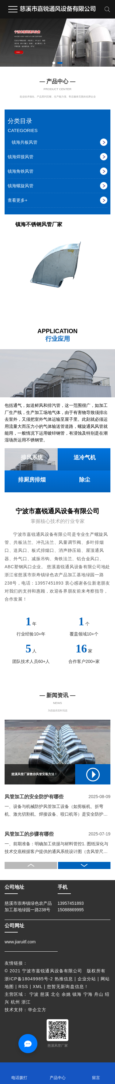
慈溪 (44, 994)
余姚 (66, 994)
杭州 (15, 1001)
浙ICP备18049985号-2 (29, 978)
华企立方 (37, 1009)
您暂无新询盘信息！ (68, 986)
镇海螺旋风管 (20, 185)
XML (38, 986)
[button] (53, 63)
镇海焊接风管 (20, 156)
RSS (23, 986)
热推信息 (64, 978)
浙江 (26, 1001)
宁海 (88, 994)
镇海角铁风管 (20, 171)
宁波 (34, 994)
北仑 (55, 994)
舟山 (98, 994)
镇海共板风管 (24, 142)
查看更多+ (17, 200)
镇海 (77, 994)
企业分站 (87, 978)
